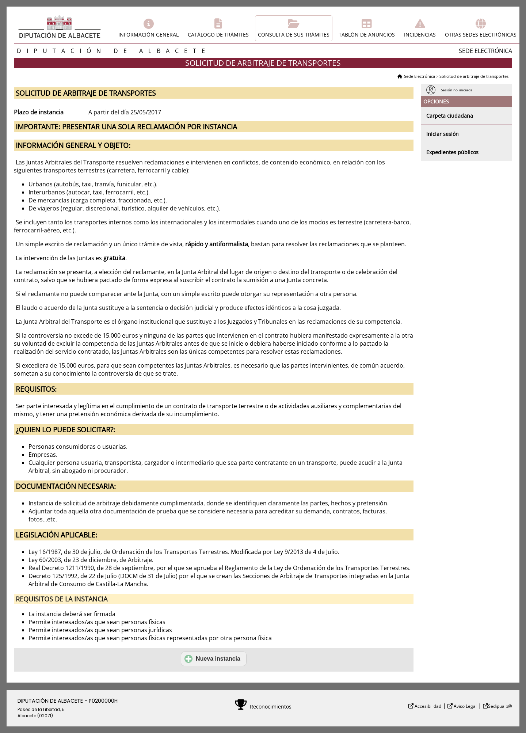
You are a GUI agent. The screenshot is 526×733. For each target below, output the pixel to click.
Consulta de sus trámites (293, 34)
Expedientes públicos (452, 152)
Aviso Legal (465, 706)
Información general (148, 34)
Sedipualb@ (500, 706)
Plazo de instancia (39, 112)
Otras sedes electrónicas (481, 34)
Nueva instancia (212, 659)
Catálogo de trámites (218, 34)
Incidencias (420, 34)
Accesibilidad (427, 706)
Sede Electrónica (419, 76)
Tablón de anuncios (367, 34)
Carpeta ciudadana (449, 115)
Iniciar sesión (442, 133)
